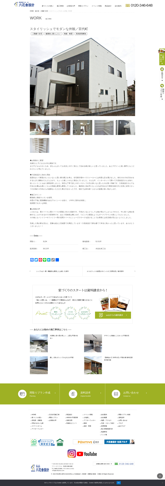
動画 (85, 423)
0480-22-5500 (58, 468)
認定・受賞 (87, 426)
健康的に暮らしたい (53, 34)
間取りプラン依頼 (124, 414)
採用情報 (104, 426)
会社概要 (104, 417)
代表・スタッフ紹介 (107, 423)
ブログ (120, 423)
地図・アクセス (106, 420)
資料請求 (121, 417)
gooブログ (121, 426)
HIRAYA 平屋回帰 (72, 417)
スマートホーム (37, 426)
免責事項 (104, 432)
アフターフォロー (37, 429)
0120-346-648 (67, 466)
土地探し (87, 417)
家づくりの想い (48, 6)
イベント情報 (97, 6)
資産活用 (69, 420)
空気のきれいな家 (37, 423)
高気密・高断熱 (37, 420)
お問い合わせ (122, 420)
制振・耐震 (68, 34)
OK (119, 482)
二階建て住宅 (37, 34)
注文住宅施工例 (54, 414)
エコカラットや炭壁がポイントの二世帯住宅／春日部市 (105, 271)
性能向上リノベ (71, 423)
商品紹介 (108, 6)
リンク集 (104, 434)
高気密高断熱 (81, 34)
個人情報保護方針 (107, 429)
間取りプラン (83, 6)
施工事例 (60, 6)
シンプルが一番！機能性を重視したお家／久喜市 (52, 271)
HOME (34, 414)
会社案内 (118, 6)
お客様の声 (71, 6)
